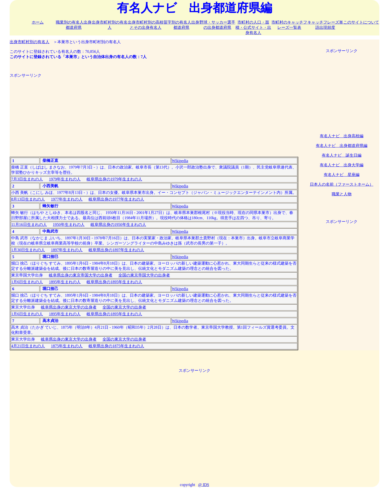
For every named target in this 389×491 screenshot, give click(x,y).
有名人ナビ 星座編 (341, 175)
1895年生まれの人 (65, 282)
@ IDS (203, 485)
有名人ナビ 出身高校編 (341, 136)
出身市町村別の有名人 (29, 42)
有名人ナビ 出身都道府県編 (341, 145)
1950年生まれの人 (69, 224)
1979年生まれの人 (65, 179)
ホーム (38, 22)
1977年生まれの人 (67, 199)
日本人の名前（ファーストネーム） (341, 184)
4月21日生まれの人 (28, 346)
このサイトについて (361, 22)
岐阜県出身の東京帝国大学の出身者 (80, 275)
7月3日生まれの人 (27, 179)
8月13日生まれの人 (28, 199)
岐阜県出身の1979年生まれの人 (114, 179)
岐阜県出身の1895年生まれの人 (114, 282)
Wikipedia (180, 161)
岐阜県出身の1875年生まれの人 (116, 346)
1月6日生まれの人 (27, 282)
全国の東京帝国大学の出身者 (144, 275)
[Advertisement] (154, 113)
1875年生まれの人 (67, 346)
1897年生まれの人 (67, 250)
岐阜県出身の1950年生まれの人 (118, 224)
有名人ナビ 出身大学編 (341, 165)
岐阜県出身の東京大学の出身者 (69, 307)
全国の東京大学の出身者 (124, 307)
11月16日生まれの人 (29, 224)
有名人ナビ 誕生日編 (341, 155)
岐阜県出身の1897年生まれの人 (116, 250)
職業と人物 (342, 194)
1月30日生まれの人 (28, 250)
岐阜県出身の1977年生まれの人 (116, 199)
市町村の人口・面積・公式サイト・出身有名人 (253, 27)
